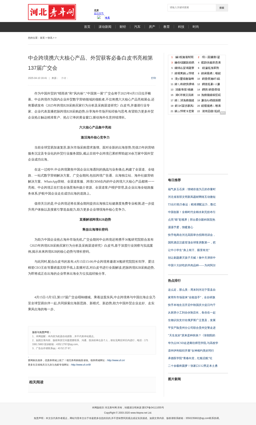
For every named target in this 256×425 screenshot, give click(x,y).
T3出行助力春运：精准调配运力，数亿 (192, 204)
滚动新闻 (105, 26)
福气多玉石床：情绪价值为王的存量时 (192, 189)
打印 (153, 78)
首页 (87, 26)
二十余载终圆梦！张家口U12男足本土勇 (193, 365)
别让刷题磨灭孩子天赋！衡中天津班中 (192, 257)
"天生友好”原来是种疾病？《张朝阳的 (191, 335)
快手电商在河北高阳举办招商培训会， (192, 234)
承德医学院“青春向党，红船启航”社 (190, 358)
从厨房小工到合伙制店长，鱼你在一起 (192, 312)
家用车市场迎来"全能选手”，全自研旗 (191, 297)
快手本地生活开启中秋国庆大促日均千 (192, 304)
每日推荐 (174, 180)
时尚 (196, 26)
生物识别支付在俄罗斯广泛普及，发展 (192, 320)
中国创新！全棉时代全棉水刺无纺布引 (192, 212)
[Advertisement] (193, 144)
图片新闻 (174, 379)
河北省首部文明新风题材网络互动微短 (192, 196)
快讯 (50, 37)
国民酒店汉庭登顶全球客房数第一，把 (192, 242)
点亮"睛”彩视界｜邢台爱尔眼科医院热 (191, 219)
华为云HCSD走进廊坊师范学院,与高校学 (193, 343)
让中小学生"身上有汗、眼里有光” (189, 250)
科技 (181, 26)
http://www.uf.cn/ (116, 360)
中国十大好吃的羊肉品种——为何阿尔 (192, 265)
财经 (123, 26)
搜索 (221, 7)
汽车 (137, 26)
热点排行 (174, 280)
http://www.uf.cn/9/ (81, 364)
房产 (152, 26)
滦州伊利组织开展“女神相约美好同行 (191, 350)
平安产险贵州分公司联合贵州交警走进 (192, 327)
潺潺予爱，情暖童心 (180, 227)
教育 (166, 26)
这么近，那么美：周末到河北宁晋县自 (192, 289)
